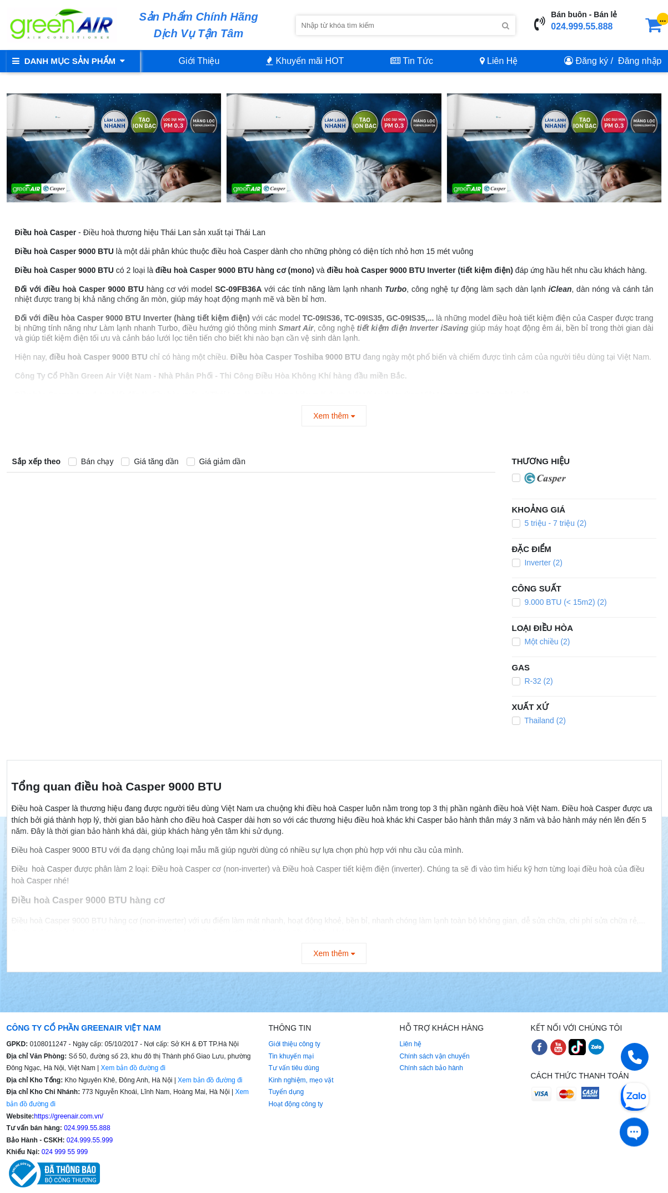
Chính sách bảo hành (431, 1068)
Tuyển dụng (286, 1092)
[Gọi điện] (635, 1061)
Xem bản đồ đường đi (133, 1068)
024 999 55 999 (64, 1152)
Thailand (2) (539, 720)
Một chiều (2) (541, 642)
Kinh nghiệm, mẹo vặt (301, 1080)
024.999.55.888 (581, 26)
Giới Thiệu (199, 61)
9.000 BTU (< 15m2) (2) (559, 602)
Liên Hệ (499, 61)
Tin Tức (411, 61)
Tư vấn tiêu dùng (294, 1068)
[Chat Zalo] (635, 1096)
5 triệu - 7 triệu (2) (549, 523)
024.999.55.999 (89, 1140)
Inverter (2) (537, 563)
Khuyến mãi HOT (305, 61)
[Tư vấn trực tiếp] (634, 1130)
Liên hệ (411, 1044)
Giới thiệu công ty (294, 1044)
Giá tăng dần (149, 461)
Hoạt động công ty (296, 1104)
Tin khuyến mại (291, 1056)
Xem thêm (334, 415)
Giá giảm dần (216, 461)
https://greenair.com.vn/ (68, 1116)
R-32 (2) (532, 681)
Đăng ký (592, 61)
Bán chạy (90, 461)
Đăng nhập (639, 61)
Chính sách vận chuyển (435, 1056)
